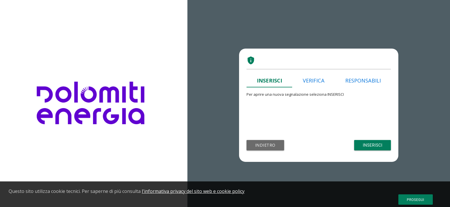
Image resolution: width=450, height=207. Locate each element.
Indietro (265, 145)
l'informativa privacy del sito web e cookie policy (193, 191)
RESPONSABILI (363, 80)
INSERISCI (269, 80)
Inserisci (372, 145)
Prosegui (415, 200)
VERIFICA (314, 80)
